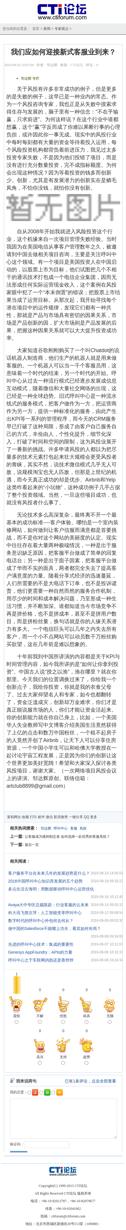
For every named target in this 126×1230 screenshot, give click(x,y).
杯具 (86, 1019)
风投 (83, 828)
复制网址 (14, 817)
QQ (86, 817)
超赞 (86, 1060)
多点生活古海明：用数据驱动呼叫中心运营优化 (51, 889)
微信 (49, 817)
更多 (93, 817)
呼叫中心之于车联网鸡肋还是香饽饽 (41, 960)
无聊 (109, 1019)
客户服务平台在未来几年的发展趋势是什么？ (49, 873)
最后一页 (32, 845)
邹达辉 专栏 (30, 78)
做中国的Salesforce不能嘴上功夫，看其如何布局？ (54, 928)
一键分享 (76, 817)
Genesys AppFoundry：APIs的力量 (40, 952)
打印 (33, 817)
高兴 (39, 1060)
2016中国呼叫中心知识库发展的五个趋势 (45, 881)
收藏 (25, 817)
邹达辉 (46, 828)
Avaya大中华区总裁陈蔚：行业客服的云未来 (48, 904)
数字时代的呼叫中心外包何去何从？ (41, 920)
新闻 (46, 29)
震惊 (16, 1019)
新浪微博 (61, 817)
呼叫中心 (61, 828)
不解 (39, 1019)
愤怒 (63, 1019)
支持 (63, 1060)
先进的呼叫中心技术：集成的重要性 (41, 944)
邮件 (41, 817)
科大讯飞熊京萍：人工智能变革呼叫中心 (45, 912)
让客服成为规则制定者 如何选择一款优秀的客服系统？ (67, 837)
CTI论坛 (77, 65)
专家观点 (62, 29)
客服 (73, 828)
